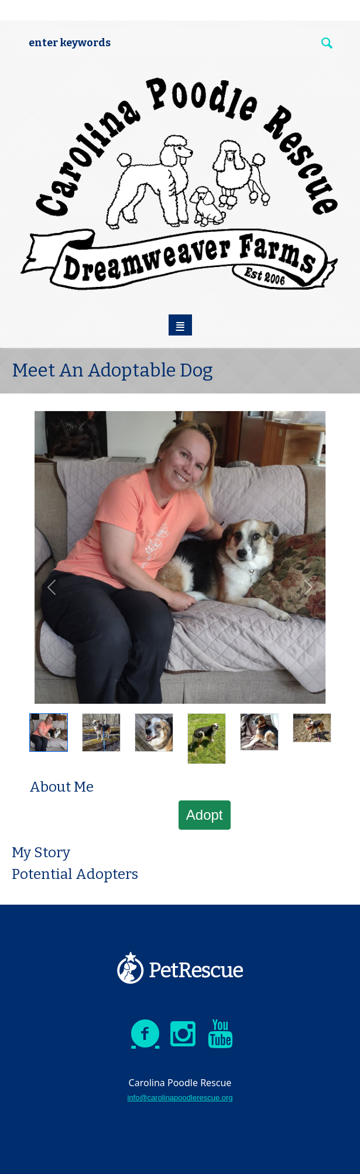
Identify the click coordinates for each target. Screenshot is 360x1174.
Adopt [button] (204, 815)
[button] (51, 587)
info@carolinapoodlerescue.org (179, 1097)
